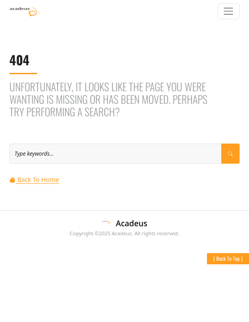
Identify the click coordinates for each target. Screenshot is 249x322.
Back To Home (34, 179)
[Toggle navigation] (229, 11)
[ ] (228, 258)
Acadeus (131, 223)
